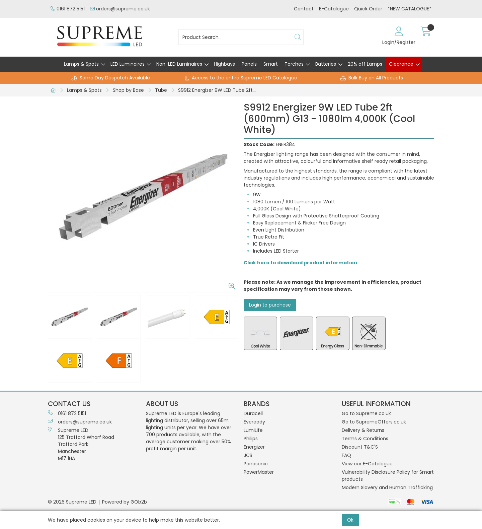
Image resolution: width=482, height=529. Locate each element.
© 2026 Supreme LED (72, 502)
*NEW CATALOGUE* (409, 8)
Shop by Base (128, 90)
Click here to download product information (300, 262)
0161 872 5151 (68, 8)
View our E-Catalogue (367, 463)
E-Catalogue (334, 8)
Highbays (224, 64)
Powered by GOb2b (124, 502)
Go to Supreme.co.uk (366, 413)
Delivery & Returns (363, 430)
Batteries (325, 64)
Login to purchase (270, 305)
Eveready (254, 421)
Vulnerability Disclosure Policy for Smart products (388, 475)
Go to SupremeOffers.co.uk (374, 421)
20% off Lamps (365, 64)
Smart (270, 64)
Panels (249, 64)
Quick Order (368, 8)
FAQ (346, 455)
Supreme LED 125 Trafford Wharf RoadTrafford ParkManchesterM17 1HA (81, 444)
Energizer (254, 447)
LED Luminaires (127, 64)
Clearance (401, 64)
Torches (294, 64)
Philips (251, 438)
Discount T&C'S (360, 447)
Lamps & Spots (81, 64)
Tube (161, 90)
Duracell (253, 413)
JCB (248, 455)
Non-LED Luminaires (179, 64)
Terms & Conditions (365, 438)
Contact (304, 8)
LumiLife (253, 430)
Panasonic (256, 463)
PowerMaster (259, 472)
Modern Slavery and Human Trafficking (387, 487)
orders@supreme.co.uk (120, 8)
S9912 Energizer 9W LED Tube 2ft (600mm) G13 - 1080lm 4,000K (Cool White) (218, 90)
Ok (350, 520)
